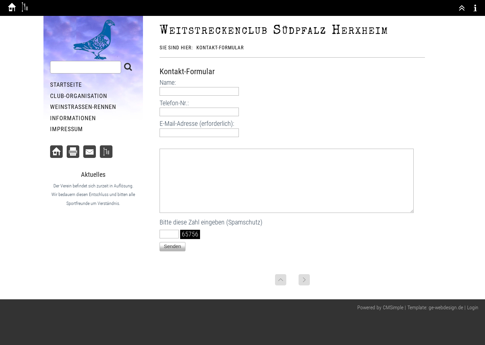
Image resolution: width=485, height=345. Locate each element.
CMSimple (393, 307)
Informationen (73, 118)
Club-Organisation (78, 95)
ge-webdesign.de (446, 307)
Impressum (66, 128)
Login (472, 307)
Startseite (66, 84)
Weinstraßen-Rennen (83, 106)
